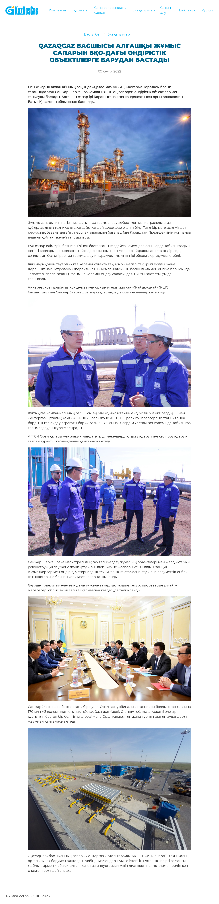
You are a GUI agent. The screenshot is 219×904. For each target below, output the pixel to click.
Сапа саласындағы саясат (110, 10)
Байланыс (187, 10)
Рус (204, 10)
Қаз (210, 10)
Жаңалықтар (144, 10)
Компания (57, 10)
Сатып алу (165, 10)
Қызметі (80, 10)
